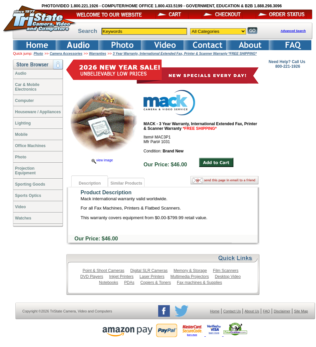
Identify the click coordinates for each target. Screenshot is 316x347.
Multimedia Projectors (189, 276)
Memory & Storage (190, 270)
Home (214, 311)
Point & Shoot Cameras (103, 270)
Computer (24, 100)
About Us (251, 311)
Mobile (21, 134)
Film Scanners (225, 270)
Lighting (23, 123)
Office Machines (30, 145)
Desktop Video (228, 276)
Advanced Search (293, 31)
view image (102, 160)
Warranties (97, 53)
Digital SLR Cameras (148, 270)
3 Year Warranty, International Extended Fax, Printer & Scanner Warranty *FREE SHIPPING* (185, 53)
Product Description (106, 192)
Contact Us (232, 311)
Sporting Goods (30, 184)
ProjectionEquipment (25, 170)
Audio (20, 73)
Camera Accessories (66, 53)
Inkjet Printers (121, 276)
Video (20, 207)
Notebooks (108, 282)
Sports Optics (28, 195)
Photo (38, 53)
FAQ (266, 311)
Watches (23, 218)
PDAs (129, 282)
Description (90, 183)
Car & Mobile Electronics (27, 87)
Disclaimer (282, 311)
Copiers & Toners (155, 282)
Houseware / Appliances (38, 112)
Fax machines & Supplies (199, 282)
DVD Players (91, 276)
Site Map (301, 311)
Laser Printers (152, 276)
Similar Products (126, 183)
